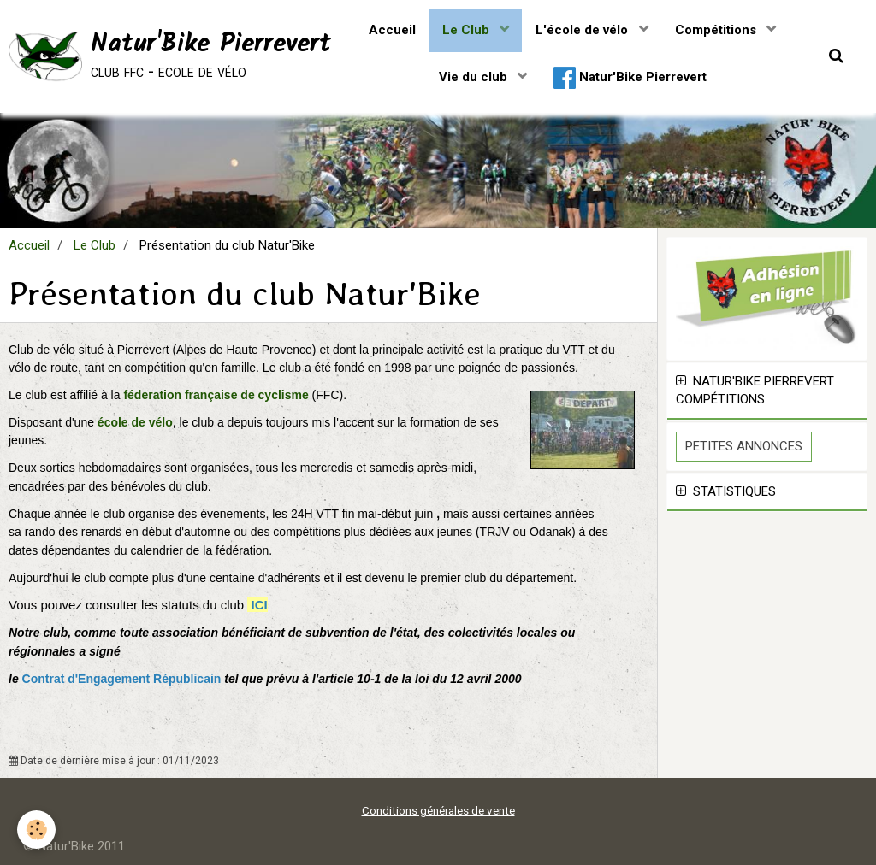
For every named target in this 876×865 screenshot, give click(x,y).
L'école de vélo (583, 30)
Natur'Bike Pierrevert (630, 78)
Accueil (392, 30)
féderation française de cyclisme (217, 395)
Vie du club (475, 77)
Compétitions (717, 30)
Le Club (467, 30)
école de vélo (135, 422)
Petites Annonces (743, 446)
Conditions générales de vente (438, 810)
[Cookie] (36, 829)
